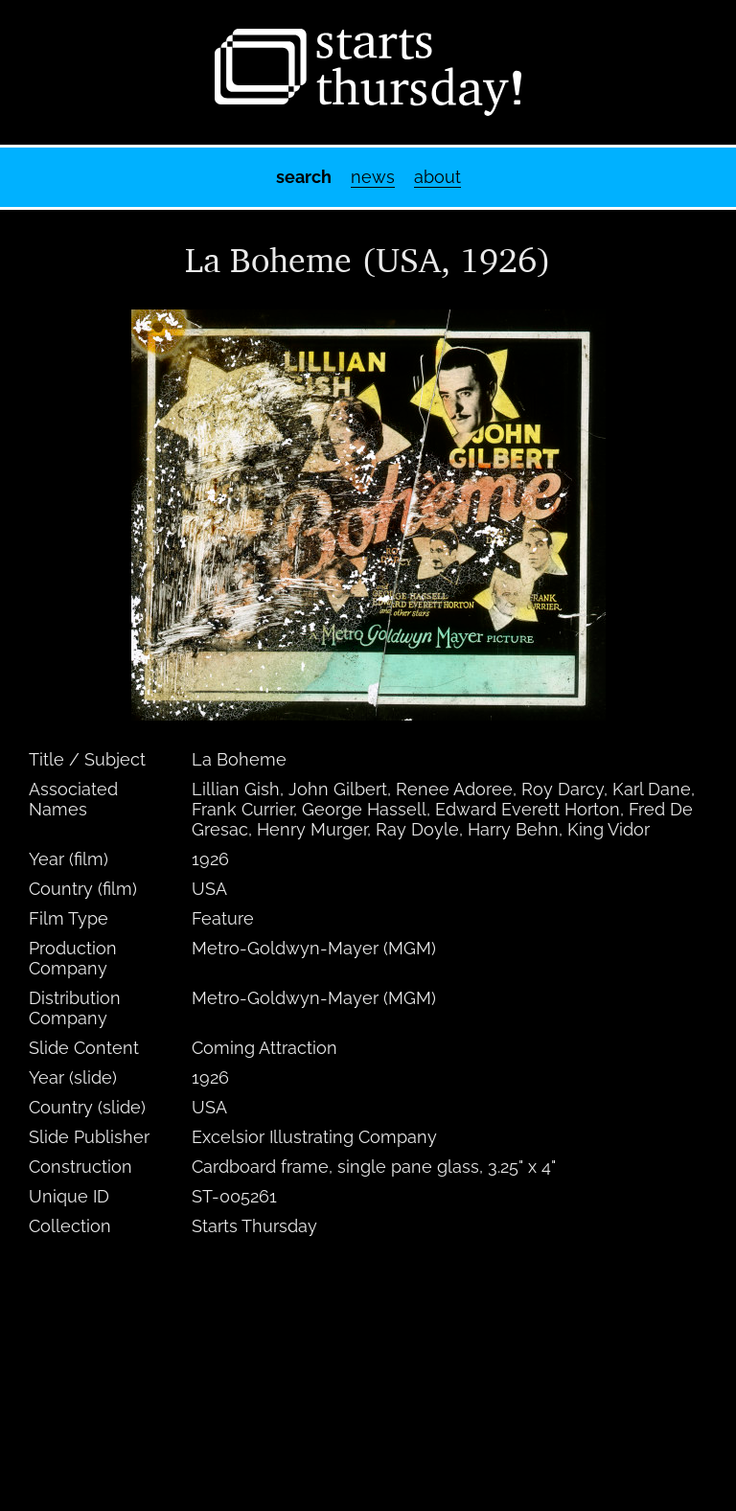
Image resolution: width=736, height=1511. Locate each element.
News (373, 177)
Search (304, 177)
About (437, 177)
